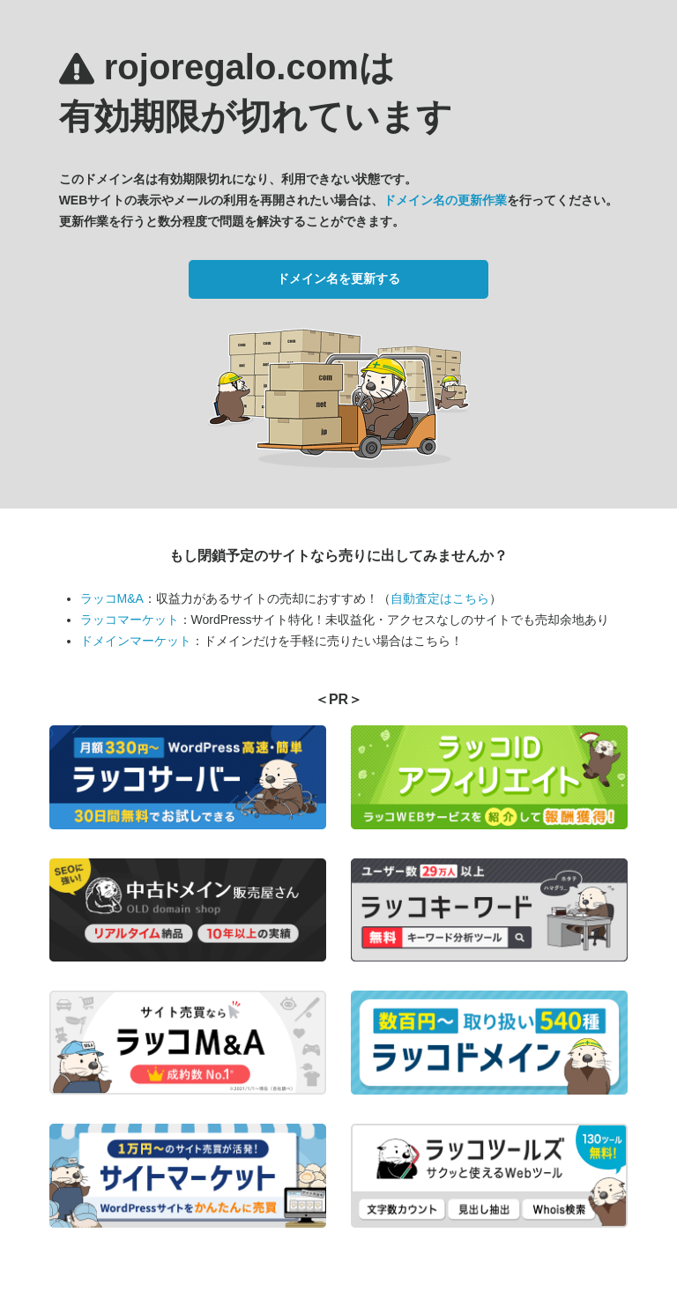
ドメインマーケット (135, 641)
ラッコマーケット (129, 620)
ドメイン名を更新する (338, 278)
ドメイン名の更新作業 (445, 200)
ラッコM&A (112, 598)
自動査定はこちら (440, 598)
